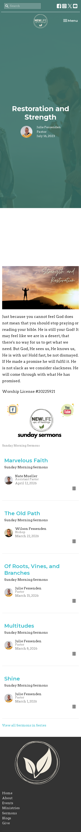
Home (7, 793)
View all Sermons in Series (24, 725)
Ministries (11, 808)
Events (7, 803)
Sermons (9, 813)
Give (6, 823)
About (7, 798)
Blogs (6, 818)
